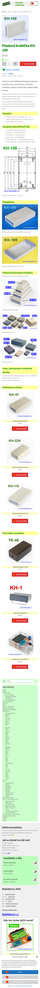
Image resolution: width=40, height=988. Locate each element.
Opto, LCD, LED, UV (8, 706)
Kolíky (7, 739)
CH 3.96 (7, 719)
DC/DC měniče (9, 695)
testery (7, 796)
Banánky (8, 714)
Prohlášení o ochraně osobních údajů (24, 985)
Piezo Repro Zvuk (8, 797)
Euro (6, 724)
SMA (6, 758)
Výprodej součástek (19, 3)
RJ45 (6, 753)
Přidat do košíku (29, 64)
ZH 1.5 (7, 777)
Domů (5, 11)
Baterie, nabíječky (8, 708)
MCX (6, 740)
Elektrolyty (8, 803)
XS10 (6, 773)
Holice (10, 901)
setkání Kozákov (10, 894)
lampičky (8, 788)
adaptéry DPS (9, 783)
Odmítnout (20, 977)
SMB (6, 760)
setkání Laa (11, 896)
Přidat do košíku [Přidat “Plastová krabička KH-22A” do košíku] (21, 475)
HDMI (6, 732)
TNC (6, 765)
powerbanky (9, 794)
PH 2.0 (7, 750)
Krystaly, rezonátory (11, 811)
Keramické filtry (10, 812)
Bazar (4, 820)
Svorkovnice (9, 763)
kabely (7, 784)
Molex (7, 742)
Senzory (5, 703)
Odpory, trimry (10, 801)
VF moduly (8, 698)
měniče (7, 789)
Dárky (4, 689)
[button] (37, 957)
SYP (6, 761)
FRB (6, 729)
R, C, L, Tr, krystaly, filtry (10, 799)
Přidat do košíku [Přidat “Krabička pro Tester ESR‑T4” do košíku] (21, 667)
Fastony (7, 727)
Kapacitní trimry (10, 806)
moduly (7, 791)
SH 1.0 (7, 755)
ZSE (6, 779)
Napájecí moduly (10, 696)
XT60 (6, 776)
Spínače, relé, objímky (9, 709)
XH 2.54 (7, 771)
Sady (4, 691)
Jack (6, 735)
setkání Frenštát (11, 906)
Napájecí (8, 747)
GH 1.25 (7, 731)
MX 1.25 (7, 744)
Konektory (6, 711)
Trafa (7, 809)
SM (6, 756)
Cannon (7, 718)
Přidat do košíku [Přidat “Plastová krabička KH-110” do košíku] (21, 521)
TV (6, 768)
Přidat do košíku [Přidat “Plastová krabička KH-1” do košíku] (21, 621)
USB (6, 766)
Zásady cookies (11, 985)
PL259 (7, 748)
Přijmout (20, 972)
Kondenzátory (9, 804)
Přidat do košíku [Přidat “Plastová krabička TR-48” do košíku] (21, 574)
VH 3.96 (7, 769)
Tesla (4, 819)
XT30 (6, 774)
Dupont (7, 723)
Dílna (9, 11)
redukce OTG (9, 792)
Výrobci (5, 817)
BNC (6, 716)
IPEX (6, 734)
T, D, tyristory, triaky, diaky (11, 814)
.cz (10, 914)
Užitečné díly (7, 693)
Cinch (7, 721)
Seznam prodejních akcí (9, 910)
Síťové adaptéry (10, 699)
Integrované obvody (9, 815)
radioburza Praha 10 (12, 903)
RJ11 (6, 752)
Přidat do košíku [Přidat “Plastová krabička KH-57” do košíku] (21, 429)
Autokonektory (10, 713)
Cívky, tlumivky (10, 807)
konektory (8, 786)
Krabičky (14, 11)
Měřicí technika (7, 701)
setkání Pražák (10, 899)
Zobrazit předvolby (20, 982)
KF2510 (7, 737)
